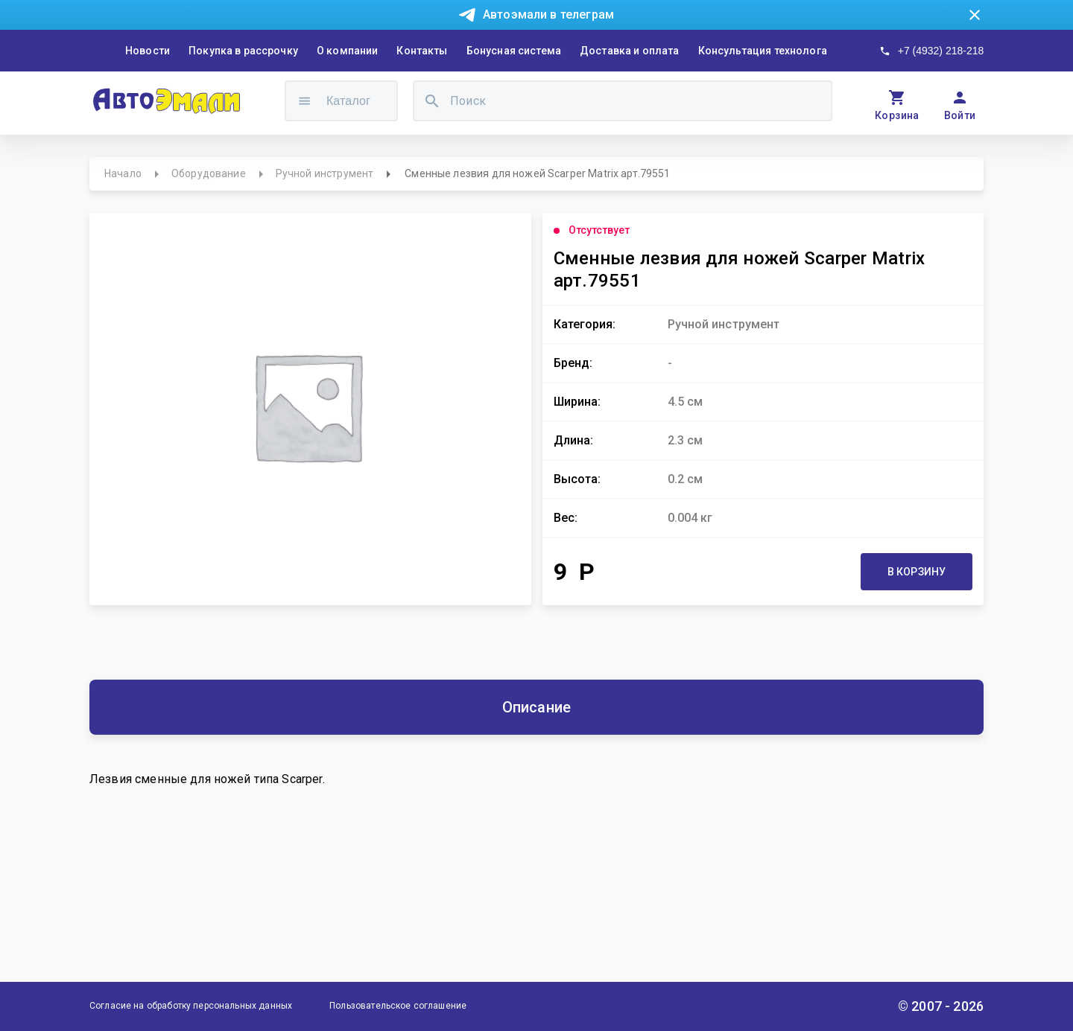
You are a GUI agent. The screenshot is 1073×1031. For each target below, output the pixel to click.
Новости (147, 51)
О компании (348, 51)
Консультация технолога (762, 51)
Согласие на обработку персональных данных (190, 1005)
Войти (960, 115)
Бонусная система (513, 51)
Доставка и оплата (630, 51)
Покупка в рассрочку (243, 51)
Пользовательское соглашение (397, 1005)
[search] (432, 101)
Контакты (421, 51)
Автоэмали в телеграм (548, 14)
